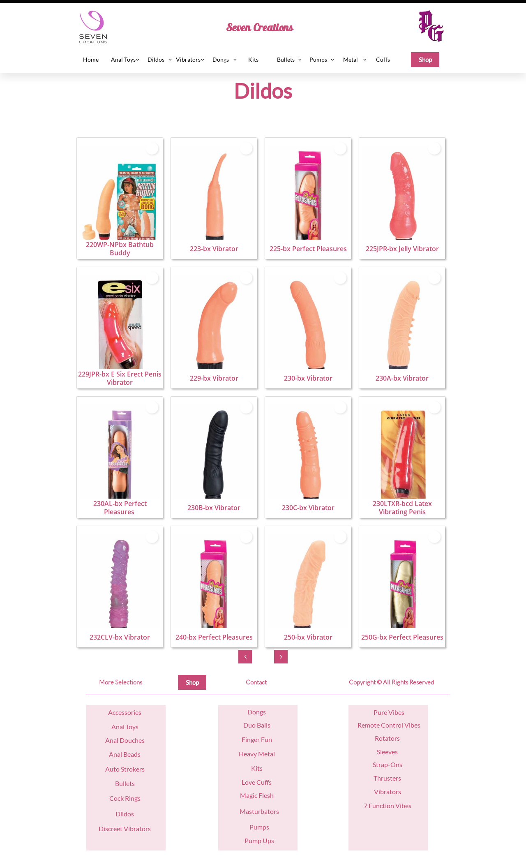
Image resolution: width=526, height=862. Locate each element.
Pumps (259, 827)
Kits (257, 768)
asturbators (262, 811)
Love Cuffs (257, 782)
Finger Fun (257, 739)
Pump (253, 840)
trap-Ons (389, 764)
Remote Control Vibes (389, 725)
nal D (117, 740)
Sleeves (387, 752)
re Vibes (392, 712)
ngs (261, 712)
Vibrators (387, 791)
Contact (256, 682)
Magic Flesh (257, 795)
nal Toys (127, 726)
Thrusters (387, 778)
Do (251, 712)
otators (389, 738)
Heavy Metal (257, 754)
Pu (377, 712)
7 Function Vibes (387, 805)
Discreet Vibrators (125, 828)
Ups (267, 840)
